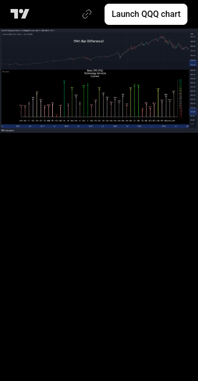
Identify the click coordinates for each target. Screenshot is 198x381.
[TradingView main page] (22, 14)
